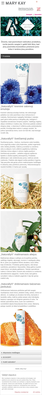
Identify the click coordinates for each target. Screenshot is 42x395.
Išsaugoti (29, 14)
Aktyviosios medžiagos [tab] (11, 353)
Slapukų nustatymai (21, 392)
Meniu (2, 3)
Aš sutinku (36, 392)
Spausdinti (38, 14)
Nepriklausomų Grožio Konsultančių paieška (25, 9)
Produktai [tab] (6, 56)
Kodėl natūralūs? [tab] (9, 362)
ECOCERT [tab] (7, 357)
